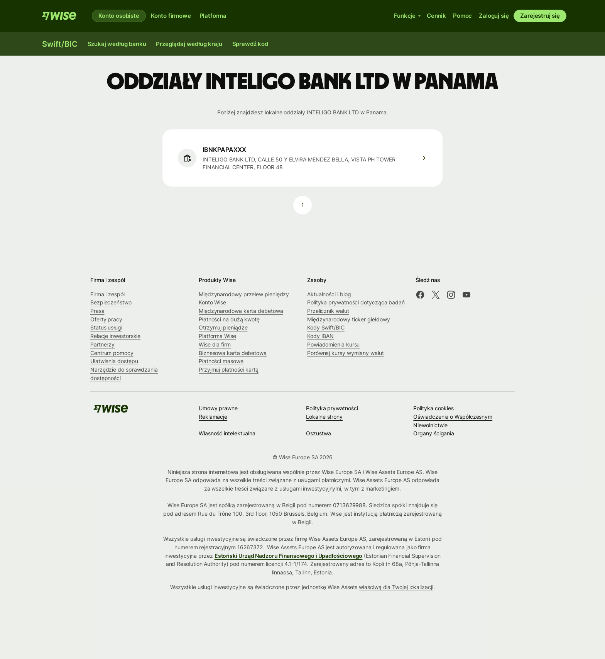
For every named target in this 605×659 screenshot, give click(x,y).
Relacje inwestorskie (115, 336)
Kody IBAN (320, 336)
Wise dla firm (215, 344)
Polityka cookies (433, 408)
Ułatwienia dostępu (114, 361)
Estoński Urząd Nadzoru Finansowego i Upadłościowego (289, 555)
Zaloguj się (494, 15)
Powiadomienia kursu (333, 344)
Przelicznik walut (328, 310)
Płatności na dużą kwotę (229, 319)
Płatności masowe (221, 361)
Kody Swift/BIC (326, 327)
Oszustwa (318, 433)
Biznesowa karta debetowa (233, 353)
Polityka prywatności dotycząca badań (356, 302)
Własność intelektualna (227, 433)
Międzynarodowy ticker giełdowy (348, 319)
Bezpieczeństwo (111, 302)
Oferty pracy (106, 319)
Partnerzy (102, 344)
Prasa (97, 310)
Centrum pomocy (112, 353)
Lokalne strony (324, 416)
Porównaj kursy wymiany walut (345, 353)
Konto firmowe (171, 15)
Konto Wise (212, 302)
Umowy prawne (218, 408)
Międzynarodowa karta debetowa (241, 310)
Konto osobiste (118, 15)
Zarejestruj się (540, 15)
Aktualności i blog (329, 294)
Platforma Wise (217, 336)
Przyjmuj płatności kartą (229, 369)
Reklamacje (213, 416)
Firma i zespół (107, 294)
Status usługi (106, 327)
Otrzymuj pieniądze (223, 327)
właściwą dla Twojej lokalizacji (396, 587)
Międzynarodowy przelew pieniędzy (244, 294)
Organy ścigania (433, 433)
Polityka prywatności (332, 408)
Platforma (213, 15)
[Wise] (59, 15)
